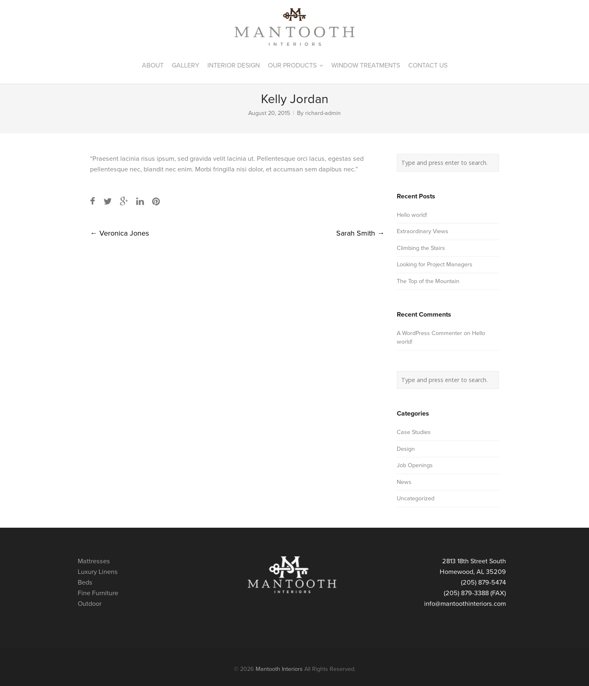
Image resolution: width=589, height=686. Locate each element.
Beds (85, 582)
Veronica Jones (119, 233)
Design (406, 448)
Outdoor (89, 604)
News (404, 482)
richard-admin (323, 113)
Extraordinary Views (422, 231)
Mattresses (94, 561)
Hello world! (412, 214)
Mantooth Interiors (279, 669)
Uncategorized (415, 498)
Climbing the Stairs (421, 248)
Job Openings (415, 465)
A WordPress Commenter (429, 333)
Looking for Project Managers (434, 264)
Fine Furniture (98, 593)
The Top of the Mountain (428, 281)
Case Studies (414, 432)
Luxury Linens (98, 572)
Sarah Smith (360, 233)
